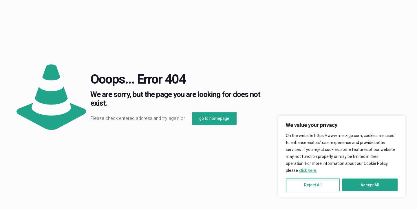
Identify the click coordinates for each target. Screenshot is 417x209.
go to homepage (214, 118)
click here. (308, 170)
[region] (341, 156)
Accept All (370, 185)
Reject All (313, 185)
